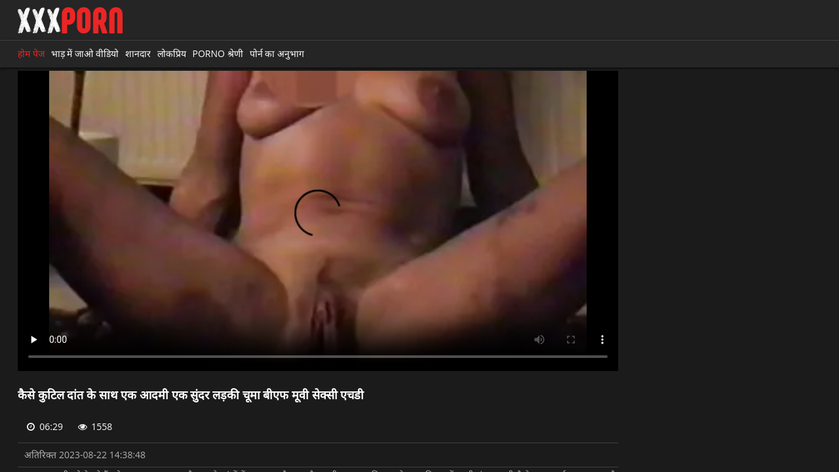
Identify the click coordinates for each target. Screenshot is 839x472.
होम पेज (31, 53)
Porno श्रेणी (218, 53)
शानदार (138, 53)
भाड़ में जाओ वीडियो (85, 53)
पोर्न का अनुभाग (277, 53)
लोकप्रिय (171, 53)
